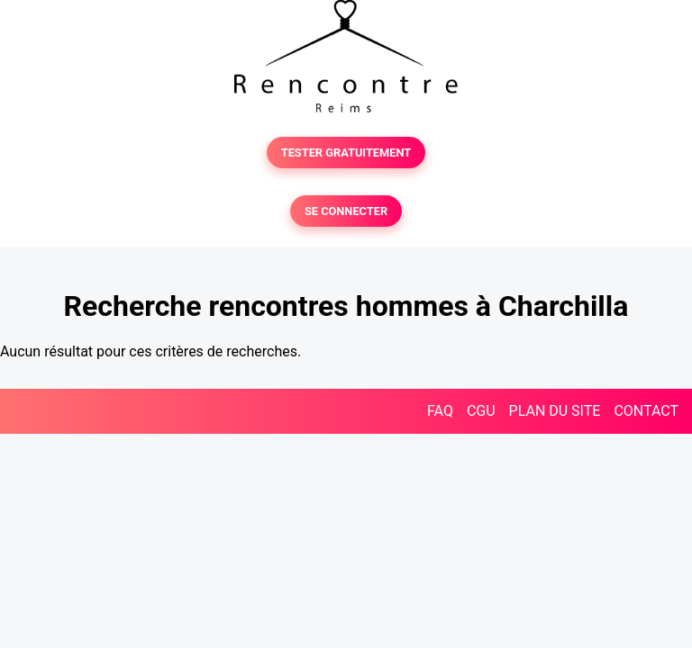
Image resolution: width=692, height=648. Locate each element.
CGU (481, 410)
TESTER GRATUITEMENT (346, 152)
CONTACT (646, 410)
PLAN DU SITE (555, 410)
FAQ (440, 410)
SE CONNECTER (346, 211)
